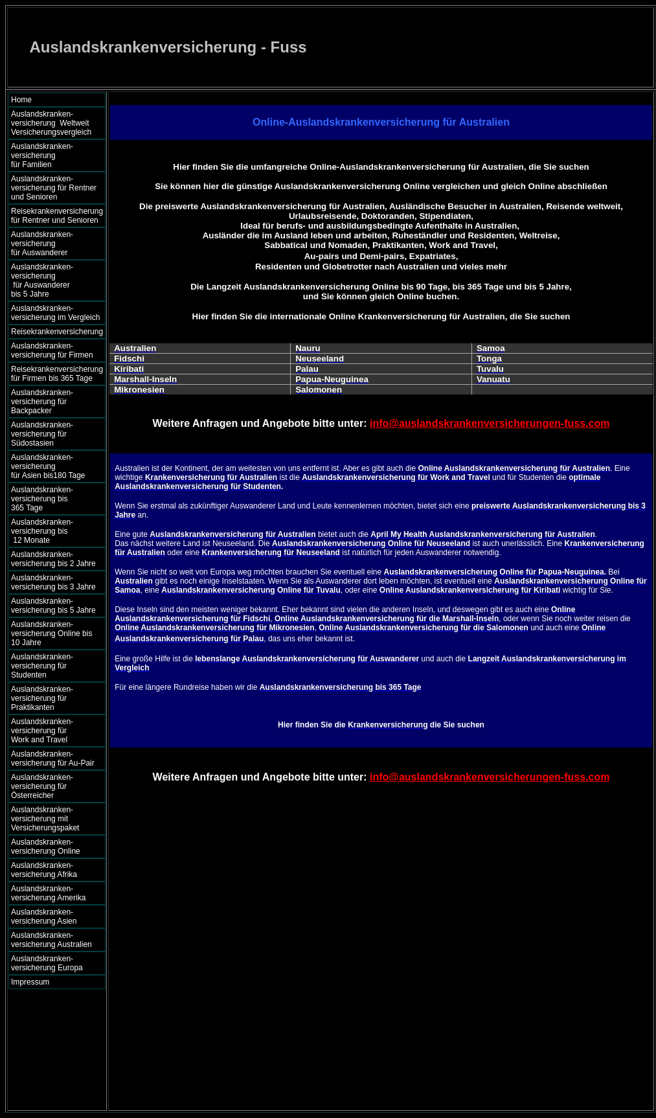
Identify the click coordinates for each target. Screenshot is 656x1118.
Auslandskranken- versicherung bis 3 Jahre (53, 582)
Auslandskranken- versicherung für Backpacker (42, 401)
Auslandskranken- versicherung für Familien (53, 155)
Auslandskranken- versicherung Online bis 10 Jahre (51, 633)
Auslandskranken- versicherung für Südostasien (42, 434)
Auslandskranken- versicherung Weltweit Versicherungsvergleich (51, 123)
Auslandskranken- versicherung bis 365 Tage (53, 498)
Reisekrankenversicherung (57, 331)
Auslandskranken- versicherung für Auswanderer (54, 243)
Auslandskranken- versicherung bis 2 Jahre (53, 559)
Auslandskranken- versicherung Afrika (44, 870)
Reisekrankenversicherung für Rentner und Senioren (57, 216)
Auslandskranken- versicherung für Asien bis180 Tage (54, 466)
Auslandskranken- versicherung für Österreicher (42, 786)
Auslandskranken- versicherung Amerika (48, 893)
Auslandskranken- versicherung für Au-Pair (53, 758)
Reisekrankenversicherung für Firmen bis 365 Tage (57, 374)
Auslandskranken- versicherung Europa (47, 963)
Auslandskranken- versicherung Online (45, 847)
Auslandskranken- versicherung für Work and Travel (49, 730)
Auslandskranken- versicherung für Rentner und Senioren (53, 187)
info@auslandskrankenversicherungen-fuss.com (489, 423)
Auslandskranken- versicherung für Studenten (42, 665)
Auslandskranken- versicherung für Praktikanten (42, 698)
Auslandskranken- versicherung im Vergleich (55, 313)
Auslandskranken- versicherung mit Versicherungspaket (45, 818)
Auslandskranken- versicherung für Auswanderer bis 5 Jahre (53, 280)
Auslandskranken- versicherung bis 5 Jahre (53, 606)
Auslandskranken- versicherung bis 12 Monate (51, 531)
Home (21, 99)
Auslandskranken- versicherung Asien (43, 916)
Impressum (30, 982)
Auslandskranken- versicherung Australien (51, 940)
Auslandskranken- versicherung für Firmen (52, 350)
